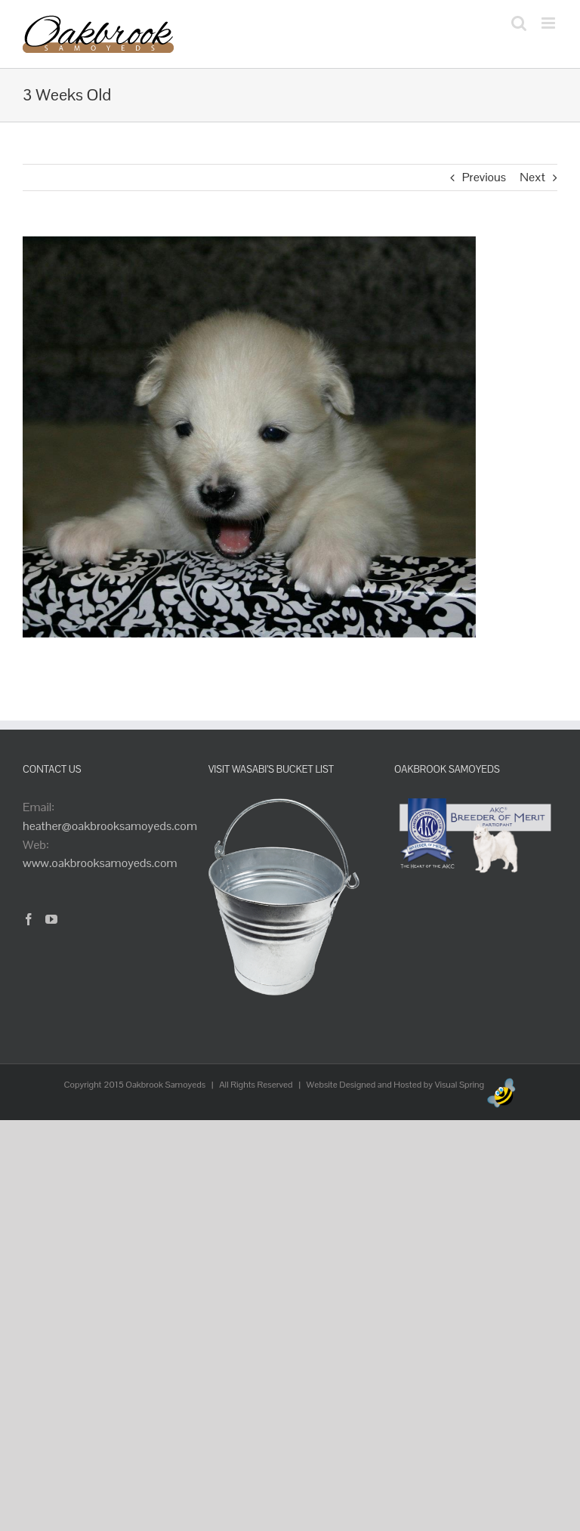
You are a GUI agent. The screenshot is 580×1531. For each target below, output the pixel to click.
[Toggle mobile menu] (549, 23)
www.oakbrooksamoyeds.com (100, 863)
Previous (484, 177)
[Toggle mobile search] (518, 23)
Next (532, 177)
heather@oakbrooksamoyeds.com (110, 826)
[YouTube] (51, 919)
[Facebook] (29, 919)
